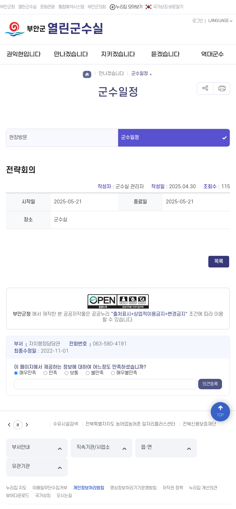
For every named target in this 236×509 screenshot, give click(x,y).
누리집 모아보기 (126, 7)
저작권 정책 (172, 468)
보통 (74, 373)
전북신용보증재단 (199, 424)
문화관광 (47, 7)
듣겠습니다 (165, 54)
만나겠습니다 (71, 54)
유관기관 (203, 448)
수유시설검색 (65, 424)
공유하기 (205, 88)
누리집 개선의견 (203, 468)
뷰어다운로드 (17, 476)
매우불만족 (126, 373)
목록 (218, 261)
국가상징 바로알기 (163, 7)
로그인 (197, 21)
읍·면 (147, 448)
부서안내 (33, 448)
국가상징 (43, 476)
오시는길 (64, 476)
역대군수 (212, 54)
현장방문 (18, 137)
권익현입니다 (23, 54)
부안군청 (7, 7)
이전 (9, 425)
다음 (27, 425)
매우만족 (27, 373)
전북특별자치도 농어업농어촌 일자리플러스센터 (130, 424)
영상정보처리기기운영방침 (133, 468)
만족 (53, 373)
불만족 (97, 373)
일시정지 (17, 425)
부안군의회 (96, 7)
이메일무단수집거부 (49, 468)
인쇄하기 (221, 88)
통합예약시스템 (71, 7)
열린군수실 (27, 7)
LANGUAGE (221, 21)
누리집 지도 (16, 468)
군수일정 (130, 137)
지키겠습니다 (118, 54)
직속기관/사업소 (90, 448)
